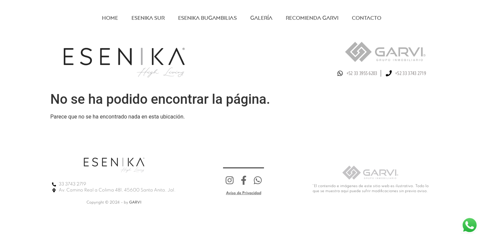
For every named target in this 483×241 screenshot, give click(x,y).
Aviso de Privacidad (243, 193)
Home (110, 17)
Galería (261, 17)
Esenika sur (148, 17)
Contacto (366, 17)
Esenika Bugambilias (207, 17)
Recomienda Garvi (312, 17)
